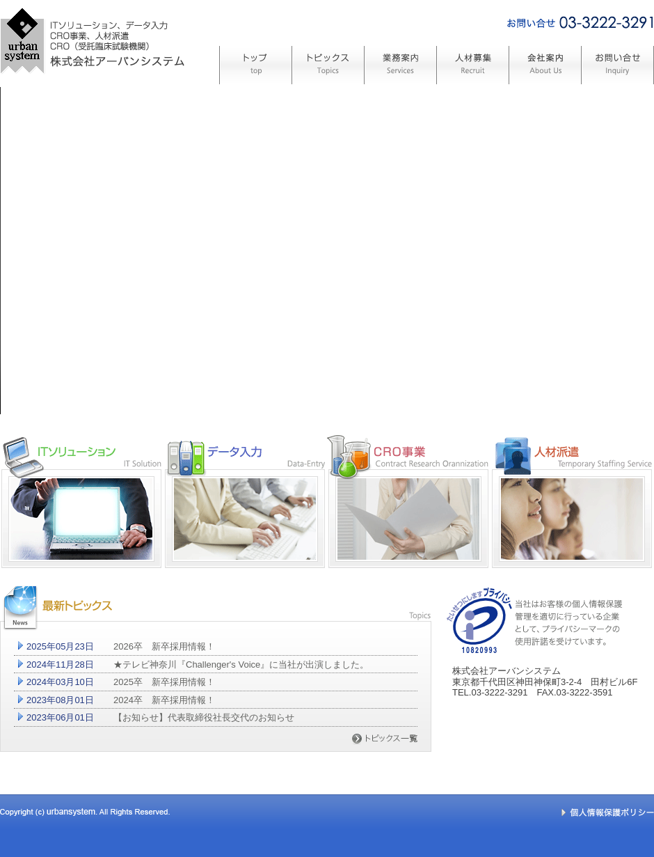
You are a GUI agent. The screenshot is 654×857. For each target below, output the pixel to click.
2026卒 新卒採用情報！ (164, 646)
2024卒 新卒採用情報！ (164, 700)
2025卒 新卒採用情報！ (164, 682)
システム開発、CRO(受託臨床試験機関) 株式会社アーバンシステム (92, 99)
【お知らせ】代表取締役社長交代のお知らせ (203, 717)
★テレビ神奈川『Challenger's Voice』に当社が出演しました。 (241, 664)
